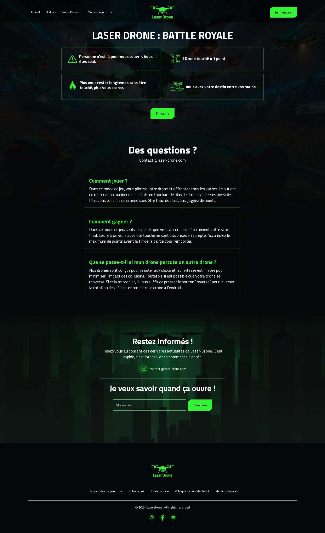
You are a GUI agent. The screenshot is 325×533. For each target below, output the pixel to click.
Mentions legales (227, 491)
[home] (162, 12)
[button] (101, 12)
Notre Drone (70, 12)
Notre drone (137, 491)
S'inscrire (162, 113)
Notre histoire (160, 491)
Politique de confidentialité (192, 491)
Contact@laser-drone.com (162, 160)
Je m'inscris (283, 12)
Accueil (35, 12)
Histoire (51, 12)
